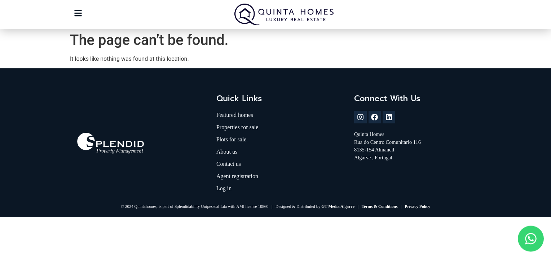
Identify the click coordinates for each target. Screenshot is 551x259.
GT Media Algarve (337, 206)
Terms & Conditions (380, 206)
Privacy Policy (417, 206)
